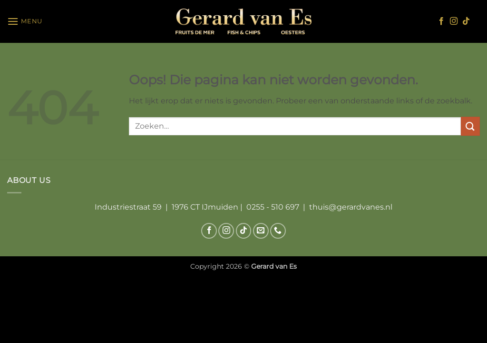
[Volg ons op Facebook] (441, 21)
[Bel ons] (278, 231)
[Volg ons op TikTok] (466, 21)
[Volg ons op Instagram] (454, 21)
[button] (24, 21)
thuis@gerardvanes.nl (350, 207)
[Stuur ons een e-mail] (261, 231)
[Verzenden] (470, 126)
